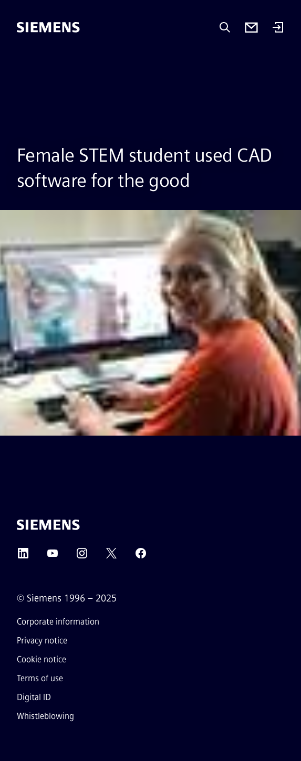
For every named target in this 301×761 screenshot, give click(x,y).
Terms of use (40, 678)
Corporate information (58, 622)
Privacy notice (42, 641)
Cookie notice (41, 659)
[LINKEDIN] (23, 556)
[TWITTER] (111, 556)
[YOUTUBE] (52, 556)
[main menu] (24, 63)
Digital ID (34, 697)
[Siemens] (48, 27)
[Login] (278, 28)
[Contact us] (251, 27)
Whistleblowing (45, 716)
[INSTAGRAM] (82, 556)
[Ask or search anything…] (225, 27)
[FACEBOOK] (140, 556)
